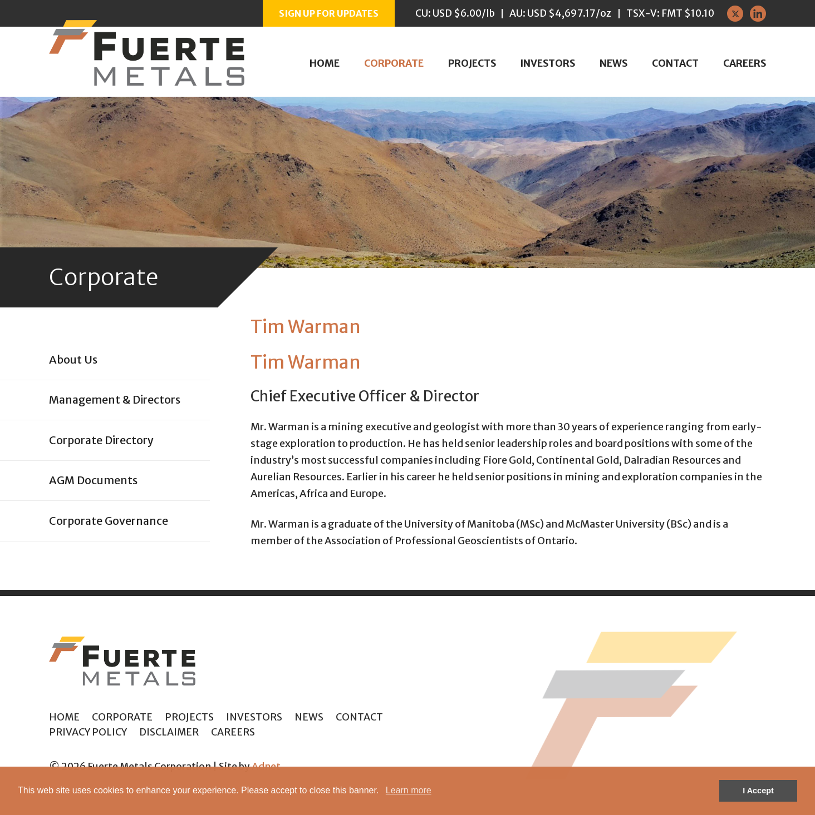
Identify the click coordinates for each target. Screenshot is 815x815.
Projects (472, 63)
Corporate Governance (108, 521)
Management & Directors (114, 399)
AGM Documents (93, 480)
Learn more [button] (408, 790)
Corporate (394, 63)
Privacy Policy (88, 732)
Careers (744, 63)
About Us (73, 359)
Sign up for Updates (329, 13)
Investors (547, 63)
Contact (675, 63)
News (613, 63)
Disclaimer (169, 732)
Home (325, 63)
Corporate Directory (101, 440)
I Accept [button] (758, 790)
